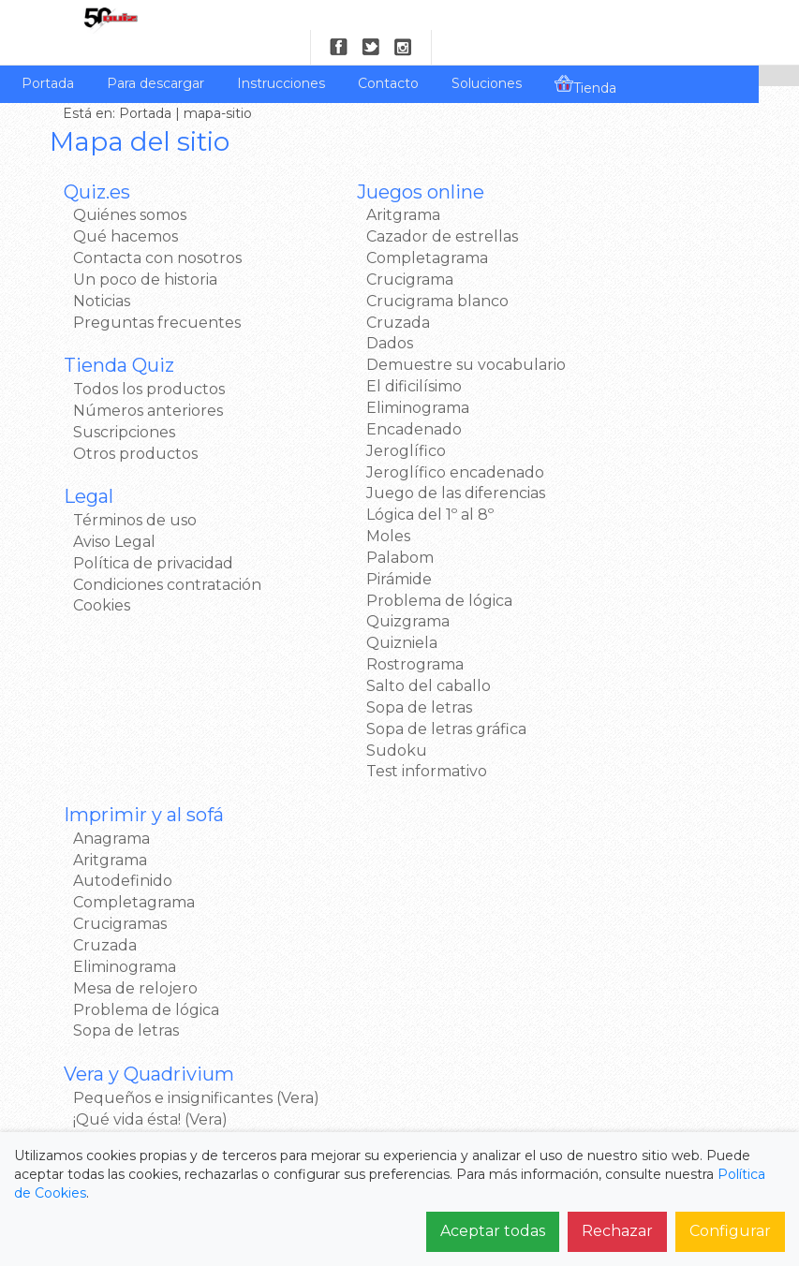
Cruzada (339, 293)
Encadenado (355, 421)
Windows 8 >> (590, 597)
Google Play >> (594, 576)
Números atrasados (470, 1016)
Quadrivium (583, 509)
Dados (330, 314)
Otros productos (140, 424)
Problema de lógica (380, 592)
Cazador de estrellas (383, 206)
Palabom (341, 549)
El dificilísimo (355, 378)
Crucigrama (350, 249)
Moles (329, 528)
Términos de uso (139, 490)
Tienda (585, 55)
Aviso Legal (119, 512)
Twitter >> (575, 734)
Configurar (730, 1231)
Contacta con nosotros (162, 228)
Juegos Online (453, 958)
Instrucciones (281, 53)
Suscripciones (129, 402)
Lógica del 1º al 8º (371, 506)
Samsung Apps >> (604, 618)
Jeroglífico (347, 442)
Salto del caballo (369, 677)
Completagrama (368, 228)
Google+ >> (580, 755)
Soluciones (486, 53)
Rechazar (617, 1231)
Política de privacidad (158, 533)
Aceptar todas (492, 1231)
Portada (48, 53)
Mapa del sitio (451, 1072)
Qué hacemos (130, 206)
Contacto (388, 53)
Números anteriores (153, 381)
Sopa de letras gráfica (387, 720)
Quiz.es (101, 162)
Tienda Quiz (123, 336)
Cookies (106, 576)
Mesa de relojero (600, 335)
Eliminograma (358, 399)
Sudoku (337, 742)
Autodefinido (587, 228)
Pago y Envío (280, 1044)
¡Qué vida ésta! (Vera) (615, 487)
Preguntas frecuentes (161, 293)
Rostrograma (356, 656)
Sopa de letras (360, 699)
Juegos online (361, 162)
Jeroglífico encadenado (396, 464)
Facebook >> (585, 712)
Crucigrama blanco (378, 271)
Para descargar (155, 53)
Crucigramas (584, 271)
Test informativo (367, 763)
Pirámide (340, 571)
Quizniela (342, 634)
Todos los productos (153, 359)
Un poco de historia (150, 249)
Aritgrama (344, 186)
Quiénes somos (134, 186)
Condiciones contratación (172, 555)
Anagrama (576, 186)
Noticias (106, 271)
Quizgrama (349, 613)
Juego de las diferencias (396, 484)
